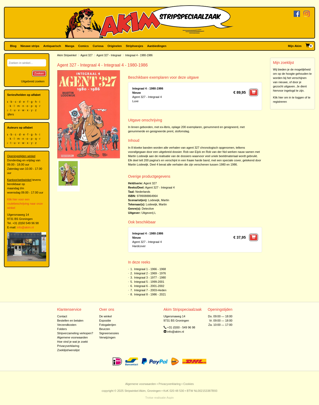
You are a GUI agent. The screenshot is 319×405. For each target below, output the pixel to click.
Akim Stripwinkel (67, 55)
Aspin (170, 397)
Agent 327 (86, 55)
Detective (148, 208)
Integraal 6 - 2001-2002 (149, 286)
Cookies (188, 383)
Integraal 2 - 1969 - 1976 (150, 273)
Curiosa (98, 46)
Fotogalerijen (107, 324)
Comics (83, 46)
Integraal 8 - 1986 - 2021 (150, 294)
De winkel (105, 316)
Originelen (114, 46)
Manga (69, 46)
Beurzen (104, 329)
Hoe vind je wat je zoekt (72, 341)
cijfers (10, 114)
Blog (13, 46)
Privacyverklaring (68, 345)
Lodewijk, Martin (158, 200)
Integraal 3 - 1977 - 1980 (150, 277)
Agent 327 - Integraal (109, 55)
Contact (62, 316)
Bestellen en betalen (70, 320)
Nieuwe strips (30, 46)
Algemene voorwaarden (72, 337)
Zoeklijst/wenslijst (68, 350)
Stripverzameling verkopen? (75, 333)
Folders (62, 329)
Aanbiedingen (156, 46)
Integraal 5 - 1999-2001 (149, 281)
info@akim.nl (25, 227)
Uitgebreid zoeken (33, 81)
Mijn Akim (295, 46)
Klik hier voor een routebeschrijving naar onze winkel (25, 203)
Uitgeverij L (148, 212)
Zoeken (39, 73)
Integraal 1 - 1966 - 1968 (150, 269)
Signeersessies (109, 333)
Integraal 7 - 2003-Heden (150, 290)
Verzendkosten (67, 324)
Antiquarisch (52, 46)
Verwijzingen (107, 337)
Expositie (105, 320)
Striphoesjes (134, 46)
